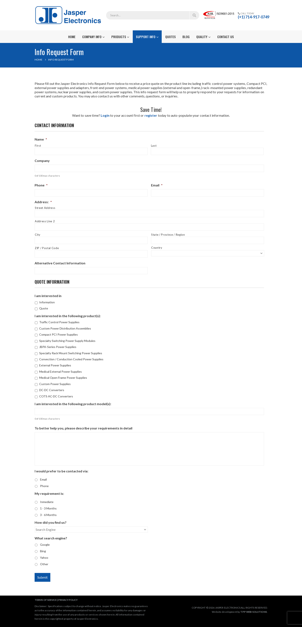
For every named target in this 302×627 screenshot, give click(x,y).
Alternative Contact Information (60, 263)
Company (42, 161)
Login (105, 115)
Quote (43, 308)
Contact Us (225, 36)
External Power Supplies (55, 365)
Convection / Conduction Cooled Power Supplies (71, 359)
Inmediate (46, 502)
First (38, 145)
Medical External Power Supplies (60, 371)
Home (72, 36)
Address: (43, 202)
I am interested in (48, 296)
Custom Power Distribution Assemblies (65, 328)
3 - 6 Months (48, 515)
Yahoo (44, 557)
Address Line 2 (45, 221)
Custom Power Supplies (55, 384)
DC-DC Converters (51, 390)
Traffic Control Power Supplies (59, 322)
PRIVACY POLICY (68, 599)
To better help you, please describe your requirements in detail (83, 428)
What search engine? (51, 538)
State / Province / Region (168, 234)
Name (41, 139)
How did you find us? (50, 522)
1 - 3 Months (48, 508)
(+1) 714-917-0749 (253, 17)
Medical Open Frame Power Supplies (63, 377)
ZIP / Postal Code (47, 248)
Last (154, 145)
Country (156, 247)
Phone (41, 185)
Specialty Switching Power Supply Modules (67, 341)
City (37, 234)
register (150, 115)
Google (45, 544)
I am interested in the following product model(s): (73, 404)
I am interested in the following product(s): (68, 316)
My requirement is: (49, 493)
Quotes (170, 36)
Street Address (45, 207)
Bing (43, 551)
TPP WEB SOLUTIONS (253, 611)
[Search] (194, 15)
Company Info (92, 36)
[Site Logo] (69, 15)
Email (157, 185)
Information (47, 302)
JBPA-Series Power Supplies (57, 347)
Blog (186, 36)
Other (44, 564)
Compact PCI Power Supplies (58, 334)
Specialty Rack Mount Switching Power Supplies (70, 353)
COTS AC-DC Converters (56, 396)
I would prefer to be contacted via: (61, 471)
